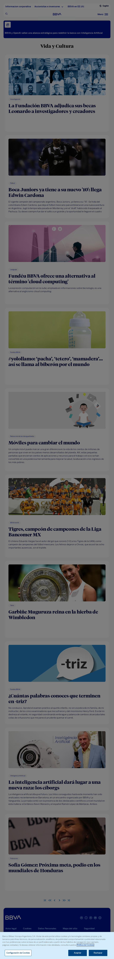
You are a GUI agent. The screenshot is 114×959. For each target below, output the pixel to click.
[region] (57, 945)
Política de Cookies (85, 945)
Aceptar (77, 953)
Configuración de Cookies (18, 953)
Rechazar (98, 953)
